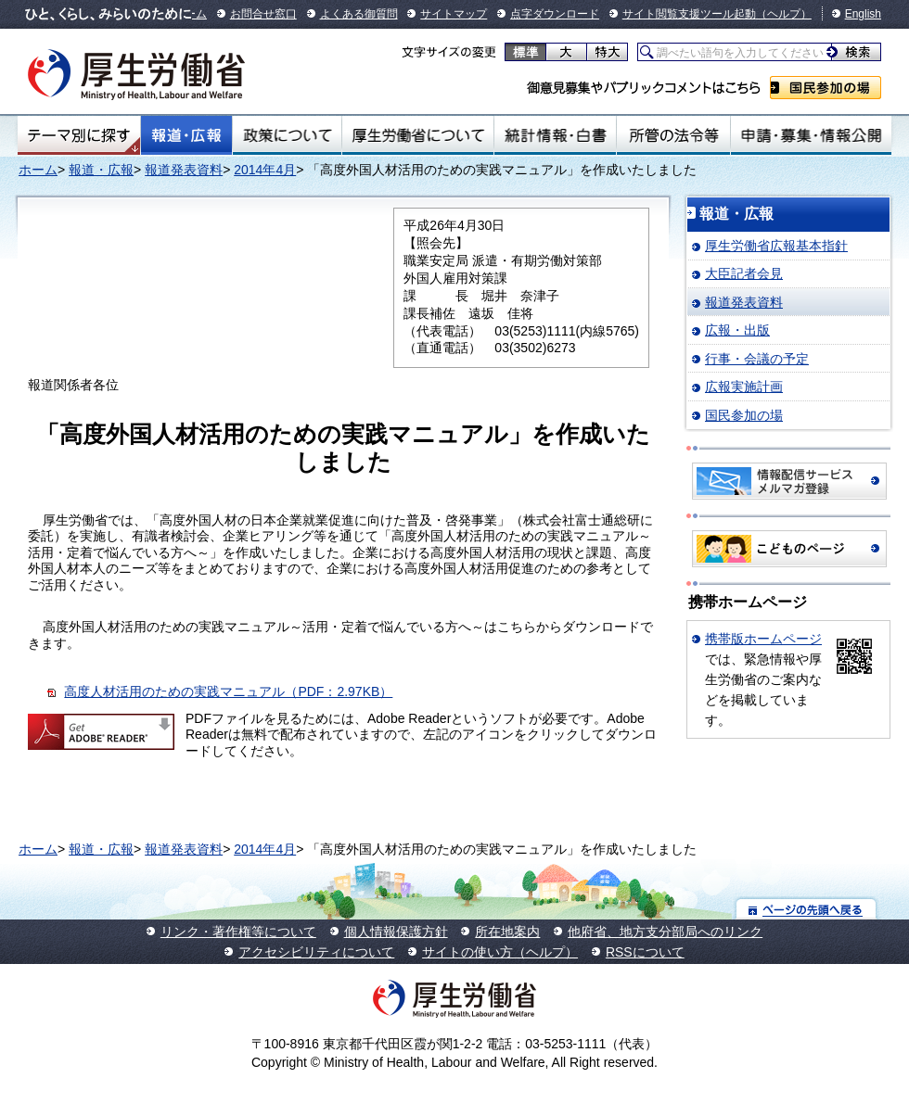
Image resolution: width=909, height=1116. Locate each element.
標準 (525, 52)
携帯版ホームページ (763, 638)
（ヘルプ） (784, 13)
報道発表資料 (184, 169)
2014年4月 (265, 169)
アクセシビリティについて (316, 952)
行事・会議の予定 (757, 358)
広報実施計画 (744, 386)
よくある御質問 (359, 13)
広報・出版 (737, 330)
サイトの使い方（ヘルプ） (500, 952)
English (863, 13)
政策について (287, 135)
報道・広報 (186, 135)
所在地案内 (507, 931)
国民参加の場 (825, 87)
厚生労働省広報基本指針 (776, 245)
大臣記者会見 (744, 273)
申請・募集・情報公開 (811, 135)
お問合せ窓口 (263, 13)
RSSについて (645, 952)
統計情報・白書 (555, 135)
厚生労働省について (418, 135)
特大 (607, 52)
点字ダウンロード (554, 13)
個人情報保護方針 (396, 931)
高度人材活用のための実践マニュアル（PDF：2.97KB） (228, 691)
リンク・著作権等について (238, 931)
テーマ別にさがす (79, 135)
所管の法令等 (673, 135)
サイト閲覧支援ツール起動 (689, 13)
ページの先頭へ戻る (806, 908)
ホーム (38, 169)
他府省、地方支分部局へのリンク (665, 931)
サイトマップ (453, 13)
